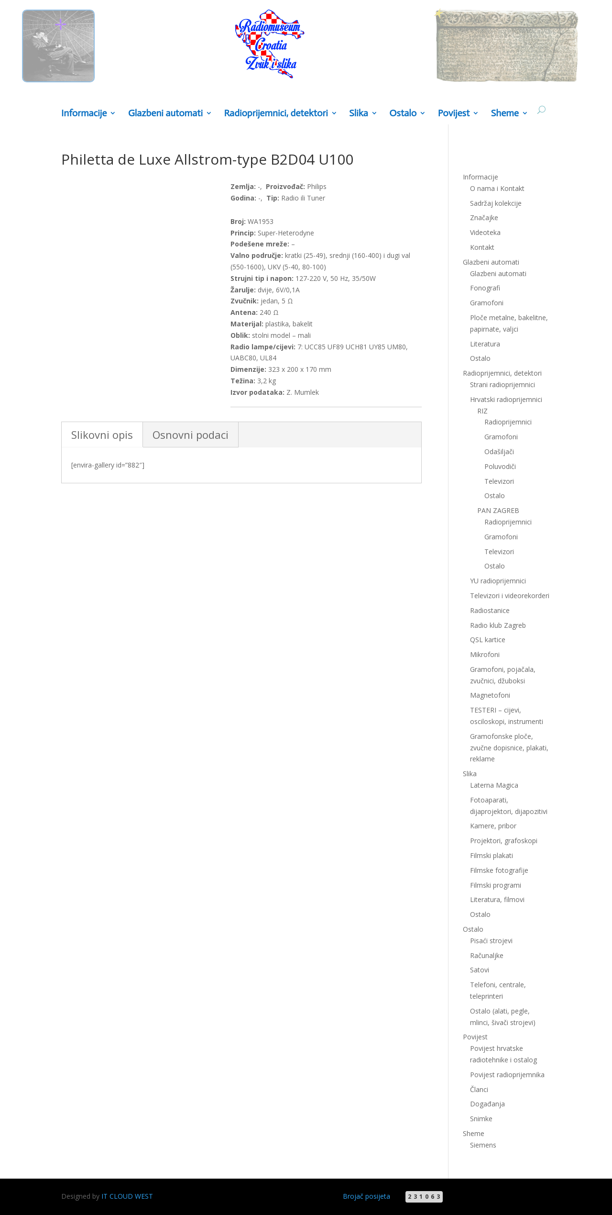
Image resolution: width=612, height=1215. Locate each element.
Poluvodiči (500, 466)
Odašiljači (499, 451)
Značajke (484, 217)
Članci (479, 1089)
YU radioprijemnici (498, 580)
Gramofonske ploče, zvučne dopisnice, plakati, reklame (509, 748)
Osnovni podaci (191, 434)
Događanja (487, 1103)
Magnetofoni (490, 695)
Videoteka (485, 232)
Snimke (481, 1118)
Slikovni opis (102, 434)
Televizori (499, 481)
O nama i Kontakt (497, 188)
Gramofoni (486, 302)
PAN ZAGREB (498, 510)
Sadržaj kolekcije (496, 203)
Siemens (483, 1144)
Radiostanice (490, 610)
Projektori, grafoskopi (503, 840)
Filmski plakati (491, 855)
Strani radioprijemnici (502, 384)
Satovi (479, 969)
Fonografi (485, 287)
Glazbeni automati (165, 113)
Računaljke (486, 955)
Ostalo (402, 113)
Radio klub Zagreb (498, 625)
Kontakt (482, 247)
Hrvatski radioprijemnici (506, 399)
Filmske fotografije (499, 870)
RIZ (482, 410)
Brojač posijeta (366, 1196)
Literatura (485, 343)
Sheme (505, 113)
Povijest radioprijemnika (507, 1074)
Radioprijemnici (508, 421)
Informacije (84, 113)
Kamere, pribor (493, 825)
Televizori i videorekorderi (509, 595)
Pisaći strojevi (491, 940)
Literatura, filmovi (497, 899)
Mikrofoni (485, 654)
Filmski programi (495, 885)
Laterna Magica (494, 785)
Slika (358, 113)
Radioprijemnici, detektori (276, 113)
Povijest (454, 113)
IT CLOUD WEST (127, 1196)
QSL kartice (487, 639)
